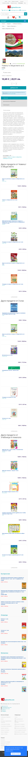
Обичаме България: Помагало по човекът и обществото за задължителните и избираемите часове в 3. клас (13, 222)
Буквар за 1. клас (4, 618)
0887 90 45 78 (5, 10)
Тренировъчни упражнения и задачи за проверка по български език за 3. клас (13, 313)
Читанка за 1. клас (5, 630)
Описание (6, 98)
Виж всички (14, 297)
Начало (6, 1)
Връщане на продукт (20, 726)
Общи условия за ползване (21, 734)
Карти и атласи (4, 734)
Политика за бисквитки (20, 728)
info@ (14, 10)
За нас (9, 1)
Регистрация (4, 745)
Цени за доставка (12, 93)
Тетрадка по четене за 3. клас (9, 397)
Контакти (21, 1)
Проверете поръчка (5, 743)
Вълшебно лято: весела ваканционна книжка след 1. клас (13, 641)
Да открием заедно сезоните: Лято (10, 491)
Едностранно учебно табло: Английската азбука (13, 533)
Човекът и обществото (11, 26)
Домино (3, 201)
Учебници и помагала (17, 23)
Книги (2, 719)
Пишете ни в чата (6, 708)
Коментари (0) (6, 104)
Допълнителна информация (9, 101)
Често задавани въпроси (20, 730)
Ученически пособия (5, 724)
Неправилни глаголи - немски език (10, 370)
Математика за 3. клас (7, 355)
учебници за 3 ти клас (7, 158)
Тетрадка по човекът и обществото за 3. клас (12, 242)
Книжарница (23, 10)
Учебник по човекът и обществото (14, 157)
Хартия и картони (4, 728)
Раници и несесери (5, 730)
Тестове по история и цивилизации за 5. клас (12, 554)
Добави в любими (7, 72)
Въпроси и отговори (15, 1)
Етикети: (5, 157)
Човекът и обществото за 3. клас (8, 28)
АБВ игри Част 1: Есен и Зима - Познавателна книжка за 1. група (12, 450)
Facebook (4, 709)
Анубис (3, 69)
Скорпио (3, 604)
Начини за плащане (19, 724)
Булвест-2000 (4, 181)
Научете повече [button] (9, 750)
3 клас (3, 26)
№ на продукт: (6, 155)
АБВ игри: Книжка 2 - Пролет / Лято (10, 470)
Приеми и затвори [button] (16, 753)
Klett (3, 371)
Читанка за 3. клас (6, 418)
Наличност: (14, 63)
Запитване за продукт (20, 732)
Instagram (4, 711)
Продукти (9, 23)
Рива (3, 515)
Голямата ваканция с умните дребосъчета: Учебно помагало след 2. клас (14, 513)
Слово (3, 315)
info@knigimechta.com (6, 707)
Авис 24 (3, 534)
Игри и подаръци (4, 732)
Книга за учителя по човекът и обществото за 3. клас (13, 179)
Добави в (14, 88)
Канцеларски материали (6, 726)
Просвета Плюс (4, 356)
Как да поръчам (19, 719)
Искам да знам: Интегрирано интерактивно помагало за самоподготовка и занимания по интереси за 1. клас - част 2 (13, 592)
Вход (2, 747)
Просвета (3, 224)
